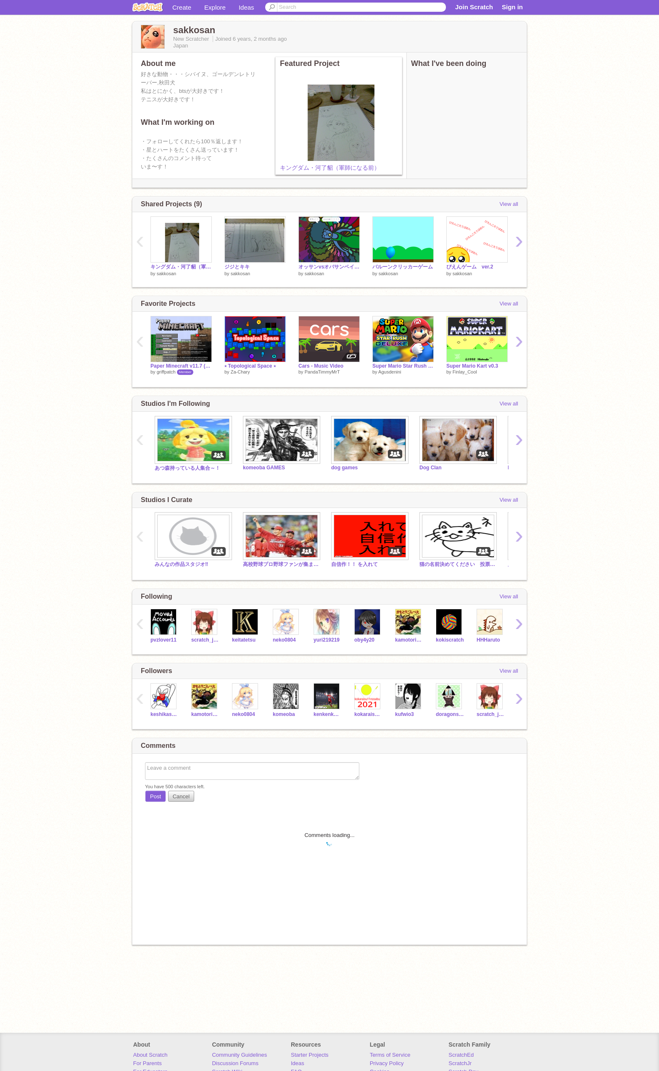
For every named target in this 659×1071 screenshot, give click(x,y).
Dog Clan (430, 468)
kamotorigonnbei (409, 640)
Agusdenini (389, 371)
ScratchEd (461, 1055)
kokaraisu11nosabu (368, 714)
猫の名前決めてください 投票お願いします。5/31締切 (457, 564)
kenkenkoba (328, 714)
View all (508, 204)
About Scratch (150, 1055)
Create (181, 7)
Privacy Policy (387, 1063)
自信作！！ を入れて (354, 564)
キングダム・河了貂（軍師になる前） (330, 167)
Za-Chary (240, 371)
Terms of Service (390, 1055)
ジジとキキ (237, 267)
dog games (344, 468)
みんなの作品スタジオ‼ (181, 564)
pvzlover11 (163, 640)
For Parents (147, 1063)
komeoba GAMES (264, 468)
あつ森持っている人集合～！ (187, 468)
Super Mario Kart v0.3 (472, 366)
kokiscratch (450, 640)
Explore (215, 7)
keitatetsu (244, 640)
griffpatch (166, 371)
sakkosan (166, 273)
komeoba (284, 714)
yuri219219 (327, 640)
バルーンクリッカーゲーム (402, 267)
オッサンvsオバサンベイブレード (329, 267)
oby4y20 (364, 640)
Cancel (181, 796)
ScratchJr (460, 1063)
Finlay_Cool (465, 371)
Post (155, 796)
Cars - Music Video (320, 366)
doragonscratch (450, 714)
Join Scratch (474, 7)
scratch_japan (205, 640)
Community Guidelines (239, 1055)
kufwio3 (404, 714)
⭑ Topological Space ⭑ (250, 366)
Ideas (246, 7)
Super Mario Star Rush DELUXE (403, 366)
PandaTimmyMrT (322, 371)
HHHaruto (488, 640)
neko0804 (284, 640)
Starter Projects (310, 1055)
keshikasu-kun (164, 714)
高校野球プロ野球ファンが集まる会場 (281, 564)
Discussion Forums (235, 1063)
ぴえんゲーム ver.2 (469, 267)
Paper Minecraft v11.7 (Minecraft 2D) (181, 366)
